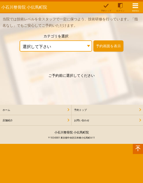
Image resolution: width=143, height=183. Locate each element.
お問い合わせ (81, 120)
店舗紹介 (8, 120)
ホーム (6, 110)
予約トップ (80, 110)
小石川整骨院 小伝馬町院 (24, 7)
